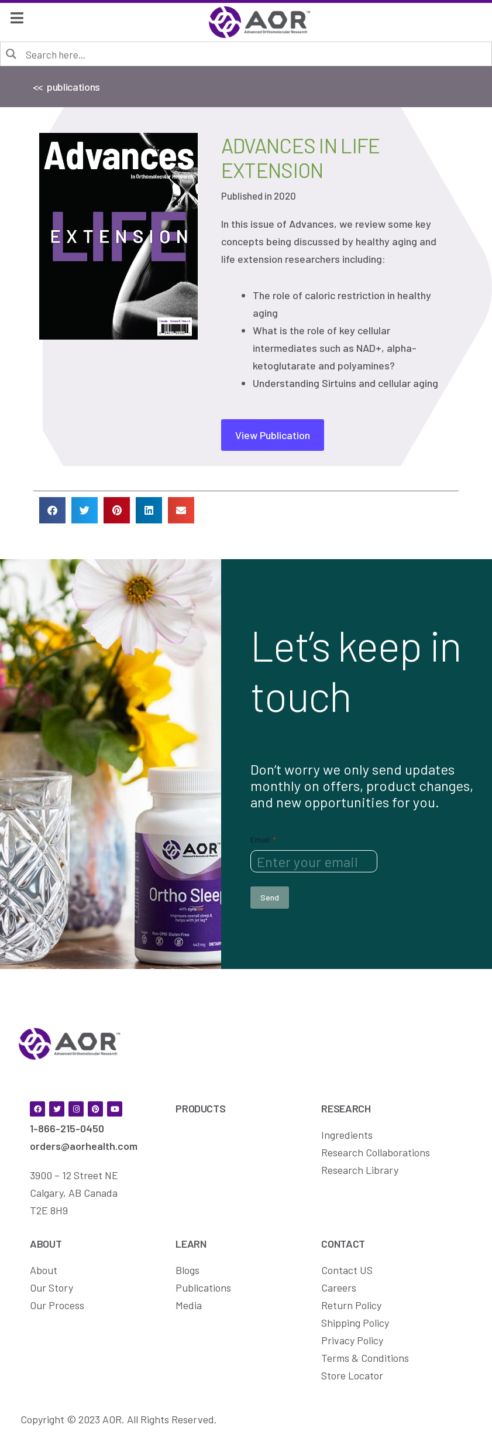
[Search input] (254, 54)
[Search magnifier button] (11, 53)
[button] (52, 510)
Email (263, 839)
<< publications (66, 86)
